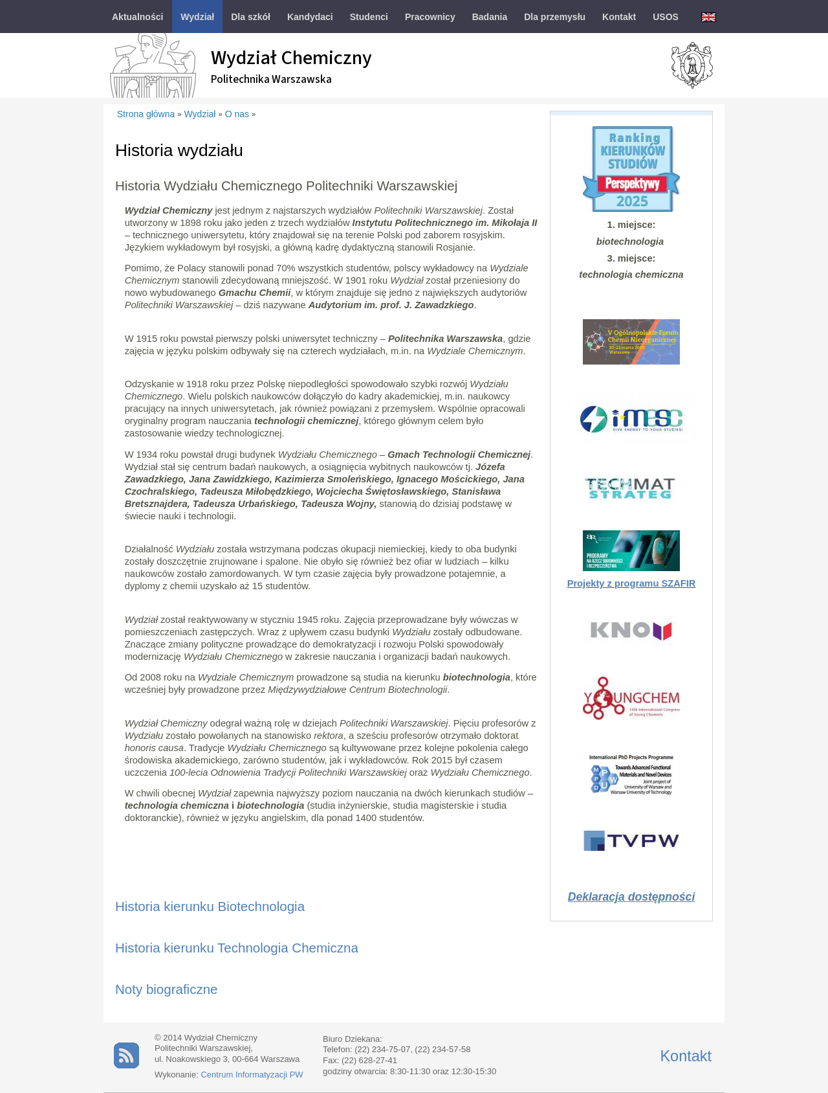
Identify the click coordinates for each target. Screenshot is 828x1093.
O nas (237, 114)
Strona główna (146, 114)
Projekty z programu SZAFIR (631, 583)
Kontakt (686, 1056)
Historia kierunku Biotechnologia (210, 906)
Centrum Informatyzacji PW (252, 1074)
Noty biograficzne (166, 989)
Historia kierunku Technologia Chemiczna (236, 947)
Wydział (200, 114)
